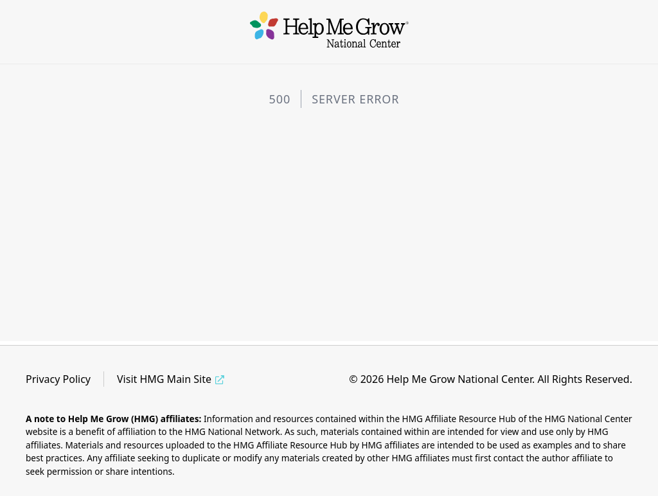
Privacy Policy (58, 379)
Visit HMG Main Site (164, 379)
